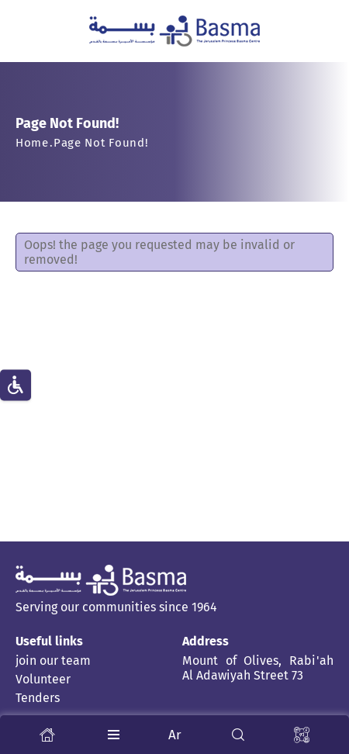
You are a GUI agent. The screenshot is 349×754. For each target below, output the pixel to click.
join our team (53, 660)
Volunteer (43, 679)
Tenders (38, 697)
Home (32, 143)
